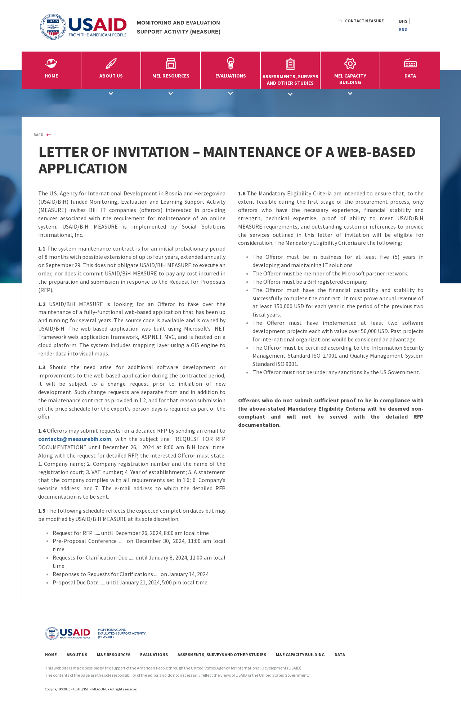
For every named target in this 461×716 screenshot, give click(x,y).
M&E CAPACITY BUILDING (300, 654)
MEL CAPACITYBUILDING (350, 70)
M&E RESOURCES (113, 654)
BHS (403, 21)
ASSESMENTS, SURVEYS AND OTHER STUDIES (222, 654)
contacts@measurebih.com (74, 438)
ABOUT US (77, 654)
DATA (410, 75)
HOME (51, 75)
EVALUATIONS (154, 654)
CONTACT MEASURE (364, 20)
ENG (403, 29)
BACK (38, 134)
